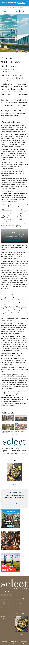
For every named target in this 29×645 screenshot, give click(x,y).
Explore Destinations (5, 606)
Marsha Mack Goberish (9, 69)
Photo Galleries (4, 610)
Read (14, 485)
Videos (2, 608)
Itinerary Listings (19, 608)
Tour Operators (18, 602)
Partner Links (18, 604)
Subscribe (14, 503)
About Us (3, 616)
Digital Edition (4, 618)
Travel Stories (4, 602)
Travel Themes (4, 604)
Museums (17, 606)
